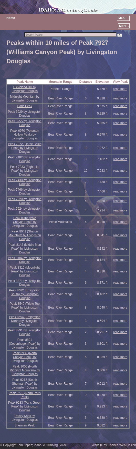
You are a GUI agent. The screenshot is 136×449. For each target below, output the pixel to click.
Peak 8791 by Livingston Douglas (24, 332)
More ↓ (124, 26)
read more (120, 89)
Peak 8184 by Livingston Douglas (24, 260)
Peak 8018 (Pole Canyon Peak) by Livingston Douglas (25, 222)
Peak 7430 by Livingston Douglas (24, 182)
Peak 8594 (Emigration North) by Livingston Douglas (24, 320)
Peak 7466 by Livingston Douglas (24, 191)
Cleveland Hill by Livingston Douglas (25, 89)
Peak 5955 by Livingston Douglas (24, 123)
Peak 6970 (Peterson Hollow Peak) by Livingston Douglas (24, 134)
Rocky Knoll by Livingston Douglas (25, 418)
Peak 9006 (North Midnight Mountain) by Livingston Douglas (24, 370)
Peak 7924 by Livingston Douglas (24, 210)
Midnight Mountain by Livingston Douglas (24, 98)
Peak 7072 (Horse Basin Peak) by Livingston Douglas (24, 148)
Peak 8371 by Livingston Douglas (24, 283)
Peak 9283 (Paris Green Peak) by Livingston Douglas (24, 406)
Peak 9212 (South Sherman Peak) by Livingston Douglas (25, 383)
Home (10, 18)
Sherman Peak (25, 425)
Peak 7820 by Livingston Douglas (24, 201)
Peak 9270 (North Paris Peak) (25, 395)
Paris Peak (24, 106)
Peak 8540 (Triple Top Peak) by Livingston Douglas (25, 307)
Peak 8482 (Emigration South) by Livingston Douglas (24, 294)
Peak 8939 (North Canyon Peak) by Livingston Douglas (25, 357)
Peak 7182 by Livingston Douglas (24, 159)
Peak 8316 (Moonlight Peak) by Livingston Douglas (25, 271)
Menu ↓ (123, 18)
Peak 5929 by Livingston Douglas (24, 113)
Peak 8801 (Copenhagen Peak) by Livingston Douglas (24, 343)
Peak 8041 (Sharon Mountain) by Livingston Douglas (24, 235)
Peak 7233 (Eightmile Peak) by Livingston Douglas (24, 170)
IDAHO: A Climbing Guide (68, 10)
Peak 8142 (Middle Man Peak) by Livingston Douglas (24, 248)
